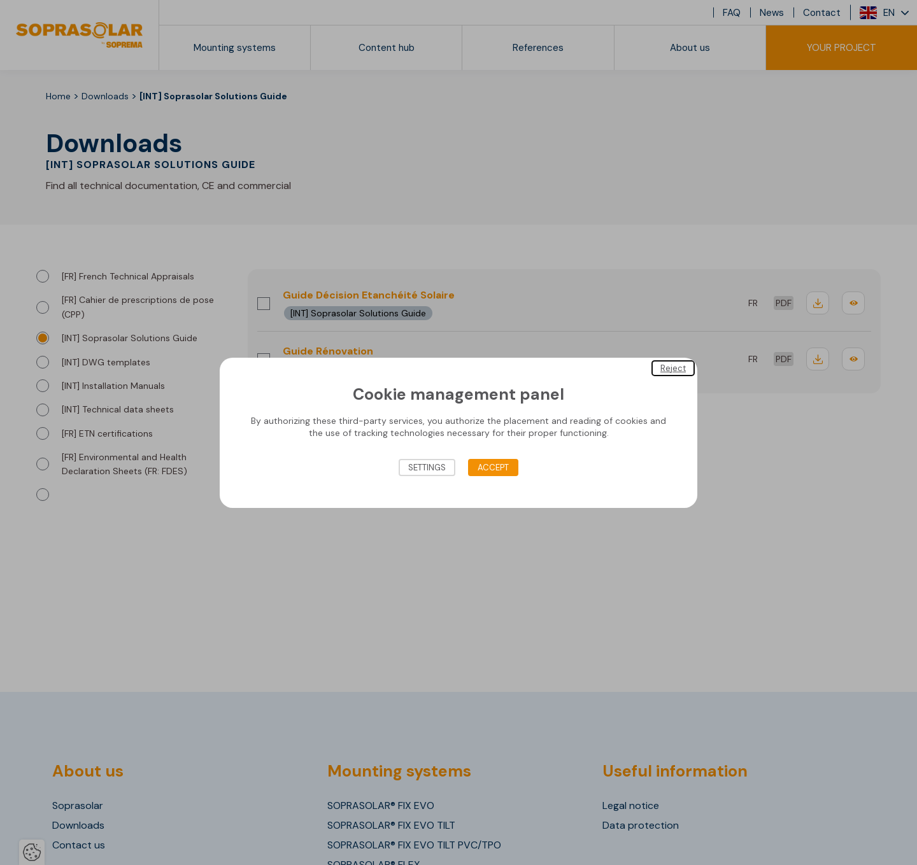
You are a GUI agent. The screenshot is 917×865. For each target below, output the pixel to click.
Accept (493, 467)
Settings (427, 467)
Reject (673, 367)
